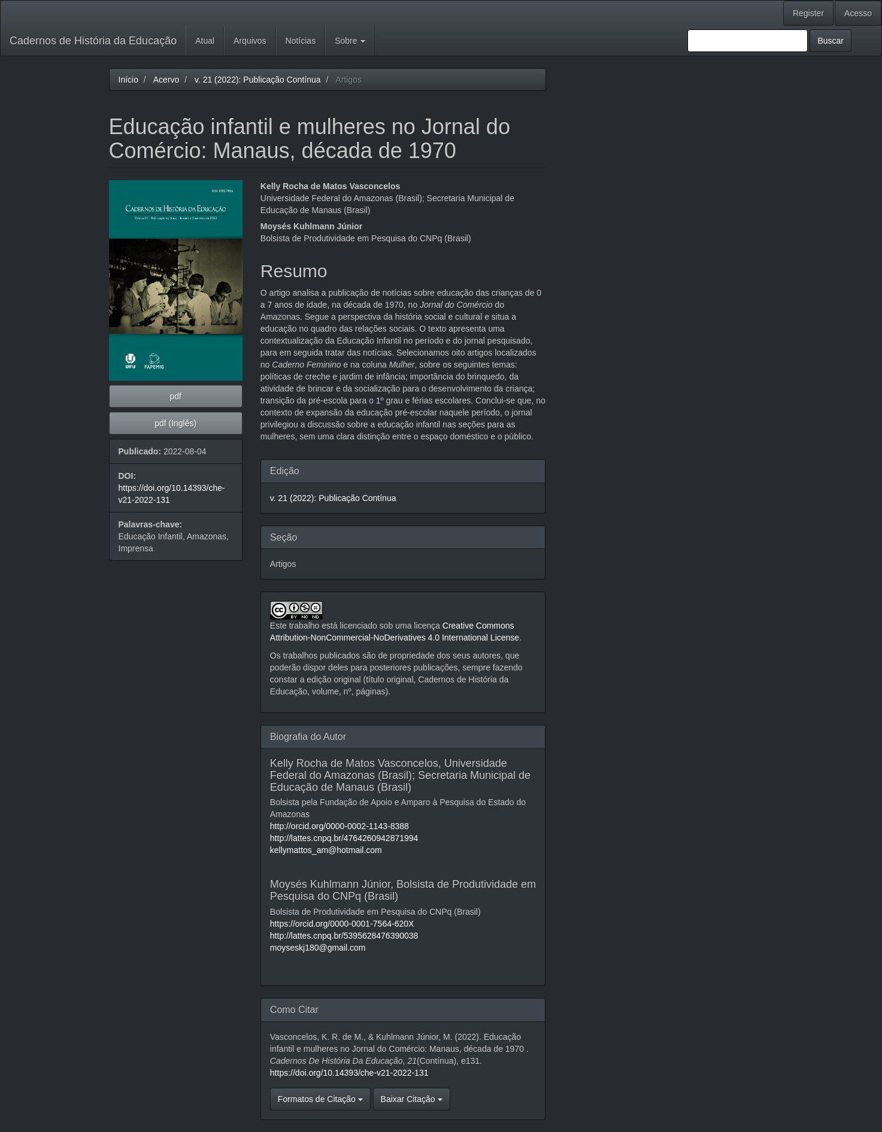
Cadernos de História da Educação (93, 41)
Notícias (301, 40)
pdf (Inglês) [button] (175, 423)
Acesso (858, 13)
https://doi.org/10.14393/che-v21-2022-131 (349, 1073)
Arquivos (250, 40)
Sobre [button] (350, 40)
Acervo (166, 79)
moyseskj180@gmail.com (318, 947)
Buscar (830, 40)
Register (808, 13)
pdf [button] (175, 396)
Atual (204, 40)
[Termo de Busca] (747, 40)
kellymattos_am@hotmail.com (326, 850)
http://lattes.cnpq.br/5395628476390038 (344, 935)
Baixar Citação (411, 1099)
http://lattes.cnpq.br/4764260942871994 (344, 838)
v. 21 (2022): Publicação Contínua (258, 79)
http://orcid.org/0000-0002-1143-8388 (339, 826)
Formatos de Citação (320, 1099)
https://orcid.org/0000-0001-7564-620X (342, 923)
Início (128, 79)
